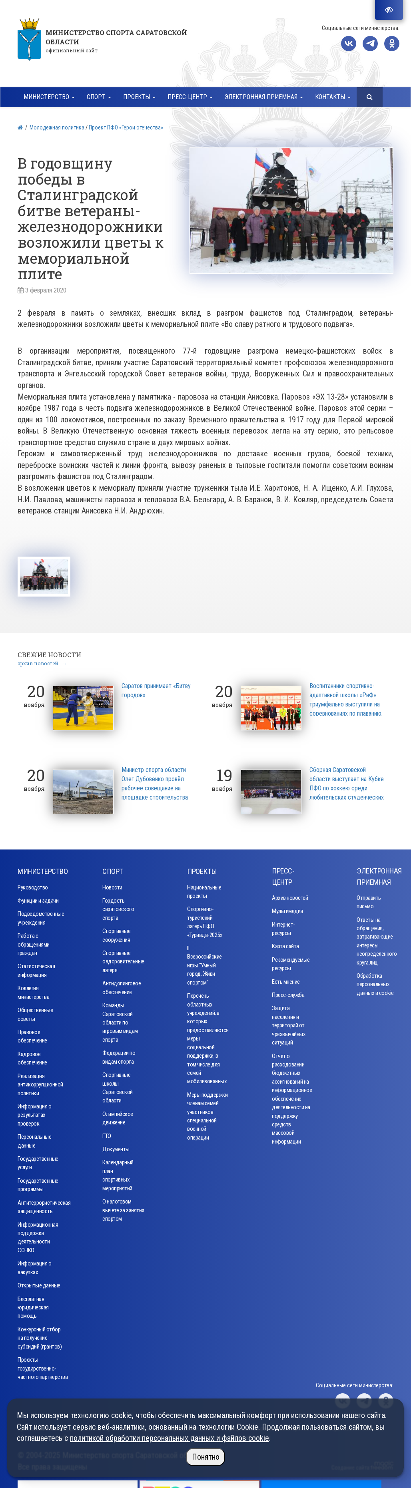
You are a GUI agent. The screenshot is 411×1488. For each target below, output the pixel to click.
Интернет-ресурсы (283, 927)
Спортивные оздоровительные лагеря (121, 960)
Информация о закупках (34, 1266)
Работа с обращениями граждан (34, 943)
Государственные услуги (38, 1161)
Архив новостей (290, 895)
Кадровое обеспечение (32, 1056)
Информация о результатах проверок (34, 1113)
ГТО (106, 1134)
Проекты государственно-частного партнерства (43, 1367)
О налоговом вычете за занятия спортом (123, 1208)
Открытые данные (39, 1283)
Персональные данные (34, 1139)
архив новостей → (42, 661)
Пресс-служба (288, 993)
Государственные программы (38, 1183)
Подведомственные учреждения (41, 916)
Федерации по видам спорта (118, 1055)
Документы (116, 1147)
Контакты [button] (333, 97)
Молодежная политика (57, 127)
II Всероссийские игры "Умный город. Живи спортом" (204, 964)
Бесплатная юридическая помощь (33, 1305)
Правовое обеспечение (32, 1034)
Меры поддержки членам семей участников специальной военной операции (207, 1114)
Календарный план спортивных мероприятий (118, 1173)
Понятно (205, 1457)
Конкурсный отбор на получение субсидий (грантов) (40, 1336)
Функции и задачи (38, 899)
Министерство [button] (49, 97)
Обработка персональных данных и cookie (375, 983)
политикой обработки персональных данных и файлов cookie (169, 1438)
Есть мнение (286, 979)
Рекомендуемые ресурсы (290, 962)
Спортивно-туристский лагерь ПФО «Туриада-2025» (204, 920)
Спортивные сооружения (116, 933)
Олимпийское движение (117, 1116)
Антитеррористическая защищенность (41, 1205)
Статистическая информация (36, 969)
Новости (112, 885)
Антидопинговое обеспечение (121, 986)
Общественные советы (35, 1013)
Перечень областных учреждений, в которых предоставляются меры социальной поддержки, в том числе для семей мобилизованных (205, 1037)
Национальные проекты (204, 889)
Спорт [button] (99, 97)
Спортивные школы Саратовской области (117, 1086)
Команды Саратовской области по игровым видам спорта (120, 1021)
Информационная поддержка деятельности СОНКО (38, 1235)
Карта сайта (285, 944)
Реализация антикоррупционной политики (40, 1082)
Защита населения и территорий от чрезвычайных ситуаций (288, 1023)
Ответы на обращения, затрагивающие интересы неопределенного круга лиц (375, 939)
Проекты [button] (139, 97)
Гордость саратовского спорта (118, 907)
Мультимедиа (287, 909)
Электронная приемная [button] (264, 97)
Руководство (33, 885)
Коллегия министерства (33, 991)
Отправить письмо (369, 900)
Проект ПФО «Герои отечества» (126, 127)
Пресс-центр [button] (190, 97)
